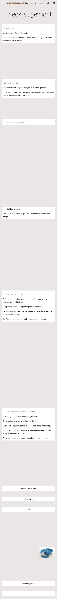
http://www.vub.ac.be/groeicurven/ (17, 95)
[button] (2, 3)
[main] (28, 14)
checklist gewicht (28, 583)
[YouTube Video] (28, 529)
